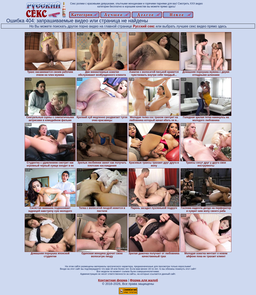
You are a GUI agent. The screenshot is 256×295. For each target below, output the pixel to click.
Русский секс (144, 26)
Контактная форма (112, 280)
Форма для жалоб (144, 280)
